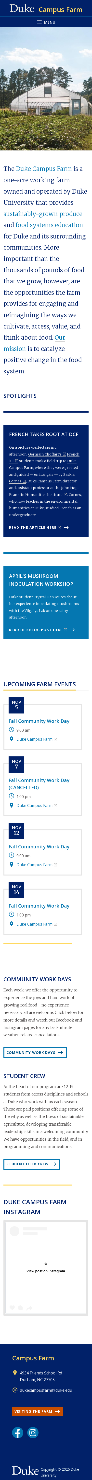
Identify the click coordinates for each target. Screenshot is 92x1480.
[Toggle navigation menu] (46, 22)
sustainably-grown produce (42, 214)
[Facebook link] (17, 1432)
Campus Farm (33, 1357)
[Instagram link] (33, 1432)
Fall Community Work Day (39, 721)
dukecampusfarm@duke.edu (46, 1390)
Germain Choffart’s (45, 454)
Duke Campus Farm (44, 169)
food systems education (48, 225)
